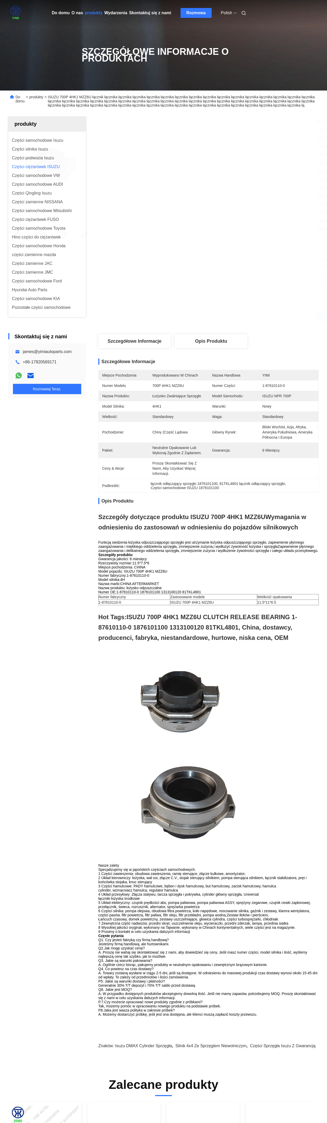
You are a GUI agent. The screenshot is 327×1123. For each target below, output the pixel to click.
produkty (93, 13)
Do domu (61, 13)
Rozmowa (196, 13)
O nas (77, 13)
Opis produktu (211, 341)
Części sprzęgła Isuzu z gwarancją (282, 1046)
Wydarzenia (115, 13)
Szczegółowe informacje (134, 341)
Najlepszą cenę (236, 317)
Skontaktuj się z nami (150, 13)
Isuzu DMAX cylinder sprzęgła (143, 1046)
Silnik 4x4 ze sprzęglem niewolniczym (211, 1046)
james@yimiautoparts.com (47, 351)
